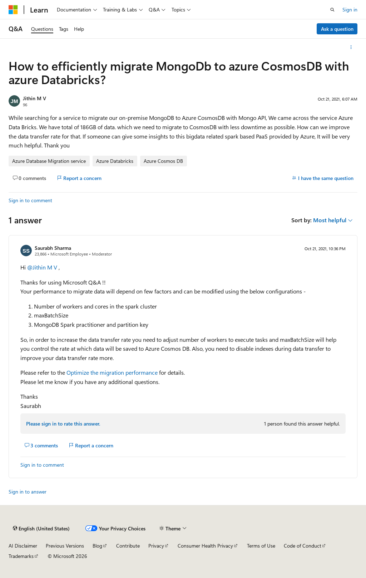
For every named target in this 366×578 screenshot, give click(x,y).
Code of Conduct (302, 545)
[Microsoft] (13, 9)
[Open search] (332, 9)
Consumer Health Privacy (205, 545)
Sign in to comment (30, 200)
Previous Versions (65, 545)
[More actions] (351, 47)
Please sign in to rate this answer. (63, 423)
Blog (97, 545)
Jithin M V (34, 98)
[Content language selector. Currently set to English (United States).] (41, 528)
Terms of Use (261, 545)
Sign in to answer (27, 491)
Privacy (156, 545)
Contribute (128, 545)
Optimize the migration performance (112, 372)
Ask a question (337, 28)
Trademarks (21, 556)
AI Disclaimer (23, 545)
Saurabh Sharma (53, 247)
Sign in (349, 9)
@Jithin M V (43, 267)
